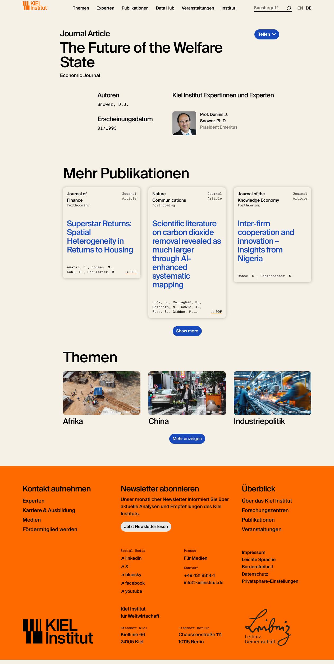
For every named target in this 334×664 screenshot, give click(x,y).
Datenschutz (256, 578)
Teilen (264, 39)
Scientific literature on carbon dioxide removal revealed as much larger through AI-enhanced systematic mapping (186, 259)
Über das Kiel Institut (272, 505)
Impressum (254, 557)
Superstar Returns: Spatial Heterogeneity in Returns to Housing (100, 241)
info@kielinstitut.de (205, 587)
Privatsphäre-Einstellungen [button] (272, 585)
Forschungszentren (270, 515)
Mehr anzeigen (187, 443)
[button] (81, 13)
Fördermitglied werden (56, 534)
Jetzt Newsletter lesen (146, 531)
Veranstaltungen (266, 534)
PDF (131, 276)
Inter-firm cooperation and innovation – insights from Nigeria (266, 245)
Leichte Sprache (260, 564)
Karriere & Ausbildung (55, 515)
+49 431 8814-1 (200, 580)
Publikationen (262, 524)
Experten (36, 505)
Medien (34, 524)
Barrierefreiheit (258, 571)
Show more (187, 335)
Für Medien (196, 562)
